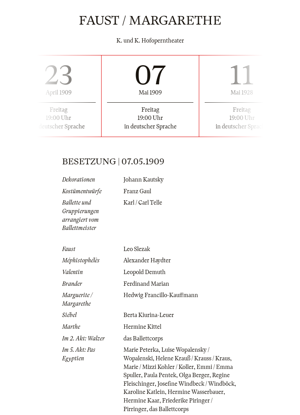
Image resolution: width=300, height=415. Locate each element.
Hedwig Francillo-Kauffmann (160, 295)
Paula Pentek (160, 375)
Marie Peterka (141, 350)
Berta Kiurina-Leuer (148, 315)
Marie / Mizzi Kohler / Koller (158, 367)
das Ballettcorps (143, 338)
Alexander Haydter (147, 260)
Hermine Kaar (141, 400)
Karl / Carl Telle (142, 202)
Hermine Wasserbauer (195, 392)
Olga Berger (194, 375)
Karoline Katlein (144, 392)
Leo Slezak (136, 249)
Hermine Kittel (142, 327)
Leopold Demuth (144, 272)
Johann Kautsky (143, 179)
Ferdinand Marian (146, 284)
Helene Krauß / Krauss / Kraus (192, 358)
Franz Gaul (137, 191)
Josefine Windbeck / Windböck (195, 384)
